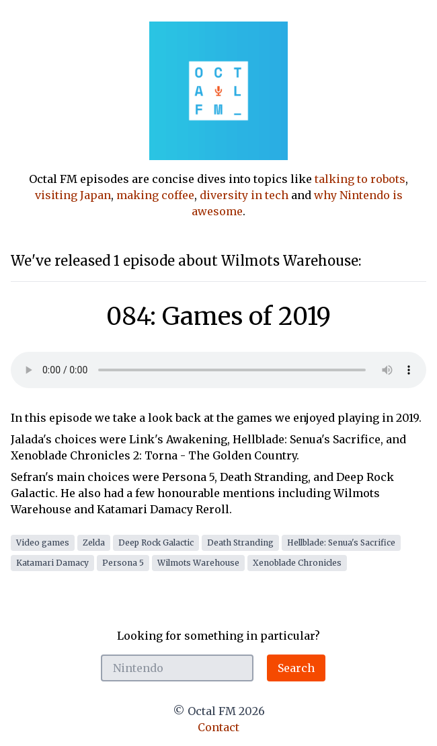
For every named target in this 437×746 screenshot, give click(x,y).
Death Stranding (240, 542)
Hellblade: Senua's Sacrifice (341, 542)
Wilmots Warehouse (198, 563)
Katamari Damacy (52, 563)
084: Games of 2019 (218, 316)
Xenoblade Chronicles (297, 563)
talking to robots (360, 179)
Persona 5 (123, 563)
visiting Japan (73, 195)
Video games (42, 542)
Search (296, 668)
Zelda (94, 542)
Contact (218, 727)
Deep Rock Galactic (156, 542)
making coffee (155, 195)
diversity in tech (244, 195)
